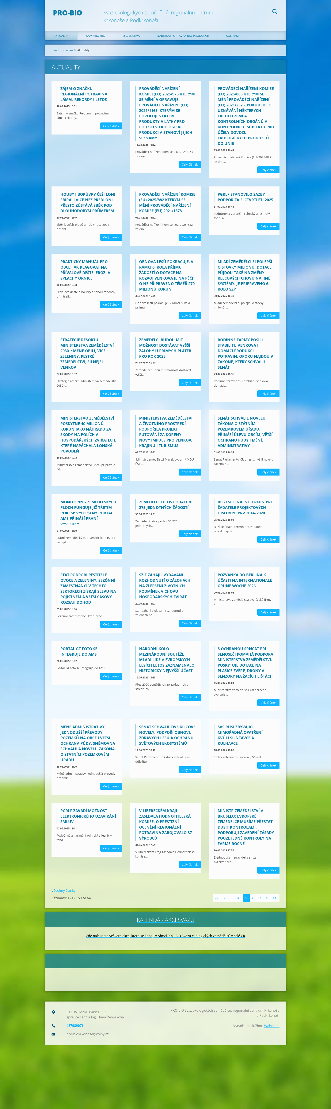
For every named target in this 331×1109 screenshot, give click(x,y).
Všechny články (64, 890)
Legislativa (131, 36)
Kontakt (233, 36)
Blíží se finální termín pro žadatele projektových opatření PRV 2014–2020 (246, 507)
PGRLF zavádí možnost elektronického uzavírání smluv (88, 816)
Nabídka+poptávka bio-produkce (183, 36)
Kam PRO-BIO (95, 36)
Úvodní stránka (62, 50)
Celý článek (111, 126)
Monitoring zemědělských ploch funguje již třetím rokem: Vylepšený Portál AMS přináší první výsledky (88, 512)
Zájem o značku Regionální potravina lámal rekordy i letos (83, 94)
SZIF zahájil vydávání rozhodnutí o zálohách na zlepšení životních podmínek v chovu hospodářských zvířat (164, 585)
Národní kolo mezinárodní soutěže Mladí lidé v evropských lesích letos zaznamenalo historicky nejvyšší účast (166, 659)
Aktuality (61, 36)
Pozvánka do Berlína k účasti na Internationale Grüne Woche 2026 (245, 580)
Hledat (274, 12)
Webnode (271, 1025)
